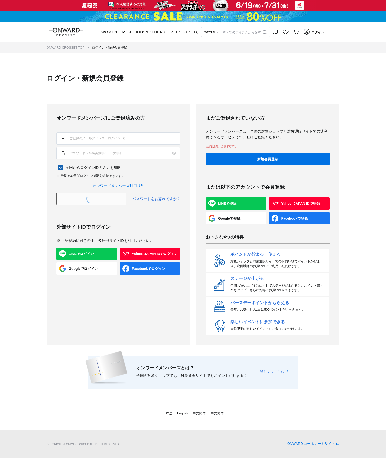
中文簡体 (199, 413)
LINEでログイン (81, 254)
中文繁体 (217, 413)
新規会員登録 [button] (267, 159)
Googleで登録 (229, 218)
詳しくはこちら (272, 371)
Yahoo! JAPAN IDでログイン (154, 254)
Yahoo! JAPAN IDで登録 (300, 203)
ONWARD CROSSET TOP (66, 47)
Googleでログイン (83, 269)
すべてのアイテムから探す (242, 32)
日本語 (167, 413)
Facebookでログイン (148, 269)
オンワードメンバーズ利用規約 (118, 186)
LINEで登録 (227, 203)
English (182, 413)
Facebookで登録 (294, 218)
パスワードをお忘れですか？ (156, 199)
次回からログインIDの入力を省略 (93, 167)
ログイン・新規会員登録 (109, 47)
